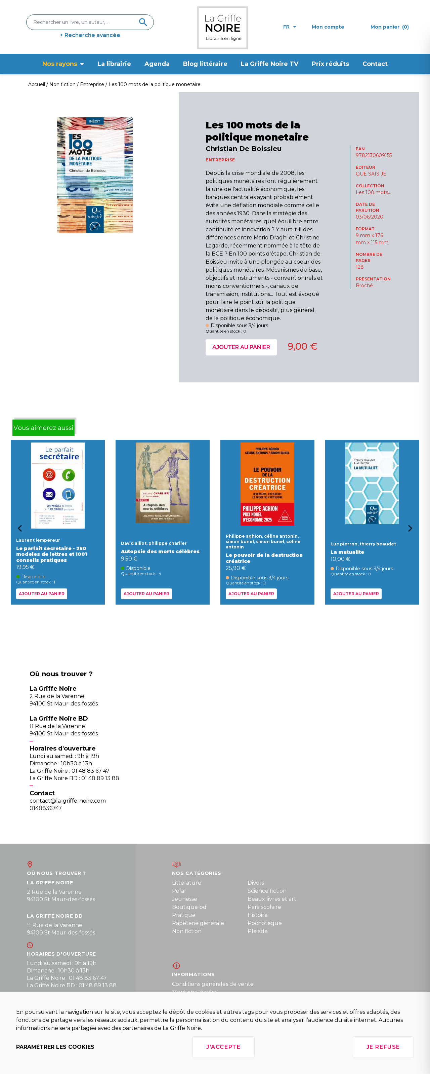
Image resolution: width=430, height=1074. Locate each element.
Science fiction (267, 891)
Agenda (157, 64)
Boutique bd (189, 907)
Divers (256, 883)
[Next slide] (412, 531)
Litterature (186, 883)
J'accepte (223, 1047)
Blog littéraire (205, 64)
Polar (179, 891)
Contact (375, 64)
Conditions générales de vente (213, 984)
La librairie (114, 64)
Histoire (258, 915)
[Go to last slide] (17, 531)
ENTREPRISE (220, 159)
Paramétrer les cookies (55, 1047)
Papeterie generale (198, 923)
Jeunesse (184, 899)
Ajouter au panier (241, 347)
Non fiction (187, 931)
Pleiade (258, 931)
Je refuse (383, 1047)
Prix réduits (330, 64)
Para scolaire (264, 907)
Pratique (184, 915)
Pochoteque (265, 923)
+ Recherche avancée (90, 35)
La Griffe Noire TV (269, 64)
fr (289, 27)
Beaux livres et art (272, 899)
